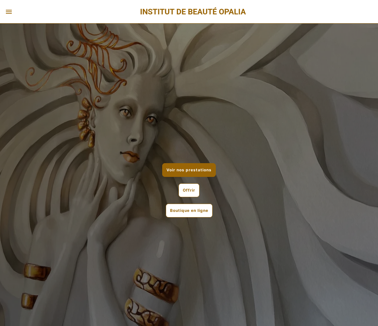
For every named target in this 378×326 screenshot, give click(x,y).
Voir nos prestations (189, 169)
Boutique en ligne (189, 210)
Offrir (189, 190)
